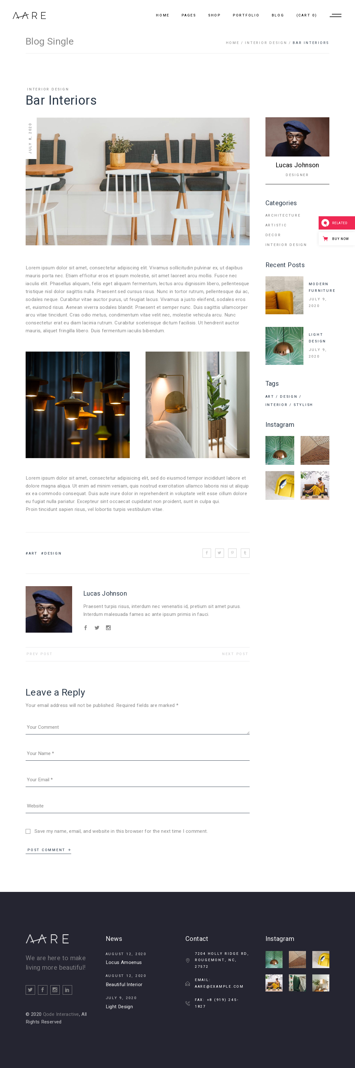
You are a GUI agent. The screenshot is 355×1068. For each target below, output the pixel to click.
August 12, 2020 (126, 954)
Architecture (283, 215)
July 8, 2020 (30, 138)
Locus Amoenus (124, 962)
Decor (273, 235)
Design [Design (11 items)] (289, 396)
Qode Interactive (61, 1014)
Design (53, 553)
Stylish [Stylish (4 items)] (303, 405)
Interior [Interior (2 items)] (276, 405)
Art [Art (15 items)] (269, 396)
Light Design (119, 1006)
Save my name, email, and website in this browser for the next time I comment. (121, 831)
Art (33, 553)
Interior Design (266, 43)
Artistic (276, 225)
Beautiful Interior (124, 984)
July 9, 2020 (318, 303)
